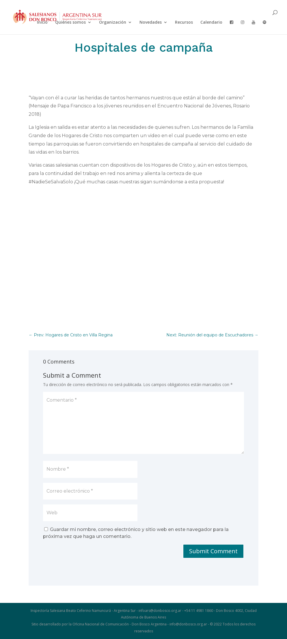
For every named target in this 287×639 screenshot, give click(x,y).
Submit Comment (213, 551)
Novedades (150, 22)
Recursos (184, 22)
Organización (112, 22)
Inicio (42, 22)
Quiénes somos (70, 22)
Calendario (211, 22)
